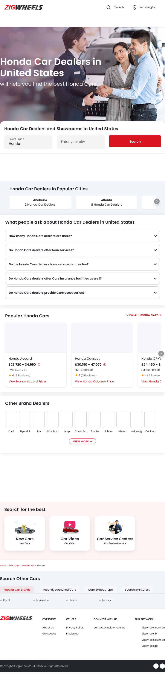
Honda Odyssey (87, 358)
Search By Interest (137, 590)
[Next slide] (157, 201)
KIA (39, 431)
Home (3, 565)
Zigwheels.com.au (153, 627)
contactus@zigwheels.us (109, 627)
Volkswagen (136, 431)
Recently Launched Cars (59, 590)
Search (135, 141)
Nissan (122, 431)
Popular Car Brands (17, 590)
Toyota (95, 431)
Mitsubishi (52, 431)
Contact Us (49, 633)
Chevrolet (80, 431)
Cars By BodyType (100, 590)
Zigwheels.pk (150, 646)
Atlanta (106, 200)
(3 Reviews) (22, 375)
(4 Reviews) (155, 375)
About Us (48, 627)
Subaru (108, 431)
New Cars (14, 565)
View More (81, 441)
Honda (107, 600)
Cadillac (150, 431)
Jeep (67, 431)
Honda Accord (20, 358)
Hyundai (25, 431)
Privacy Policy (75, 627)
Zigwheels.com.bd (153, 640)
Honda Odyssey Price (98, 381)
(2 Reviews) (89, 375)
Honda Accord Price (31, 381)
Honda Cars (149, 315)
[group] (40, 202)
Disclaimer (72, 633)
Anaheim (40, 200)
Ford (11, 431)
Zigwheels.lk (149, 633)
